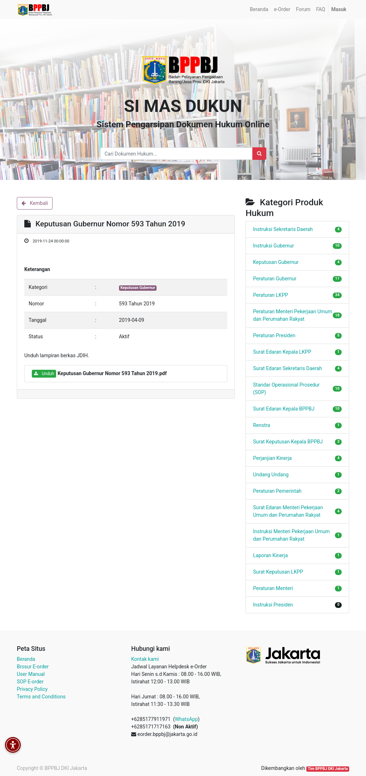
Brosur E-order (33, 666)
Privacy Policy (32, 689)
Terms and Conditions (41, 696)
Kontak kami (145, 659)
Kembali (34, 203)
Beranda (26, 659)
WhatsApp (186, 719)
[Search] (259, 153)
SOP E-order (30, 681)
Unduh (44, 373)
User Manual (31, 674)
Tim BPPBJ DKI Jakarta (328, 768)
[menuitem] (259, 9)
